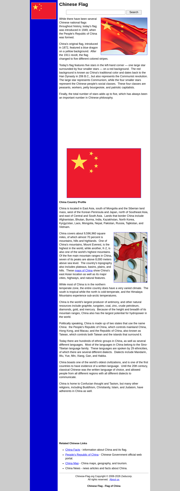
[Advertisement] (43, 68)
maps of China (84, 270)
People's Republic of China (82, 454)
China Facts (72, 449)
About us (114, 479)
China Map (72, 463)
